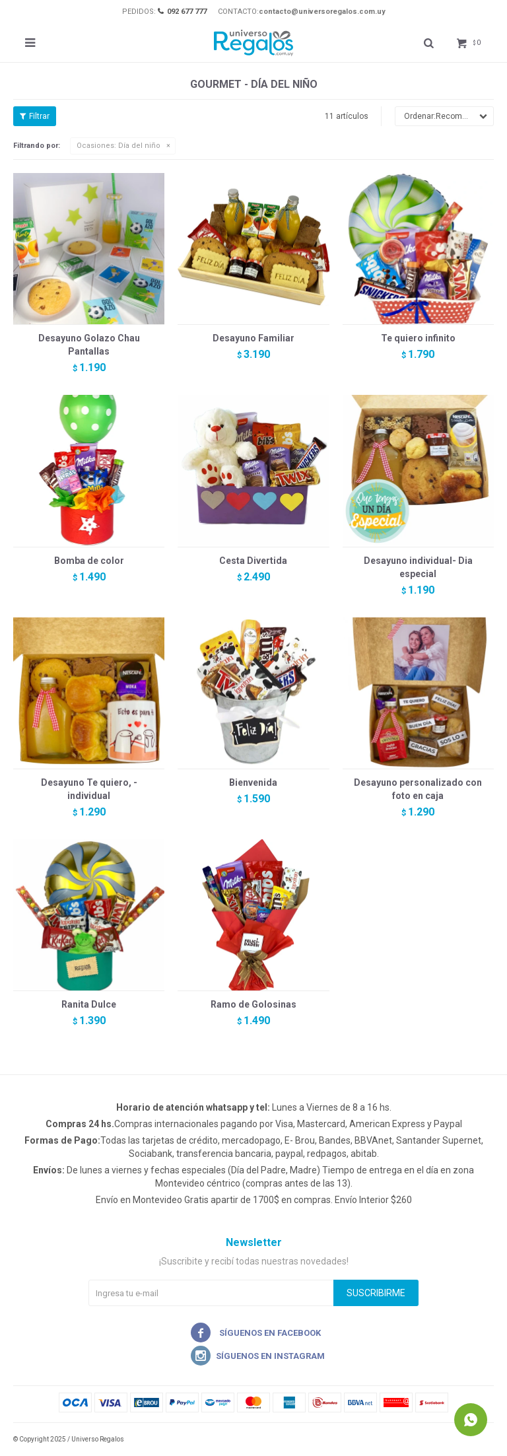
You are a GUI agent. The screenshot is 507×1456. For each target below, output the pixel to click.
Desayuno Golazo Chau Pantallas (89, 345)
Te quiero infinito (418, 338)
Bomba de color (89, 560)
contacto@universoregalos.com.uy (322, 11)
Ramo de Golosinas (253, 1004)
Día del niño (118, 145)
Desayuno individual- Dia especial (418, 567)
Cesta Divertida (253, 560)
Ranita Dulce (88, 1004)
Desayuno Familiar (253, 338)
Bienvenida (253, 782)
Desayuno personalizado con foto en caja (418, 789)
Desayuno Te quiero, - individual (89, 789)
